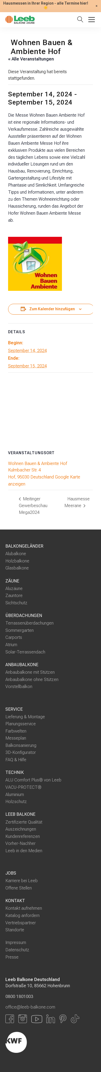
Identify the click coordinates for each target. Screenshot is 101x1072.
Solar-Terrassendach (25, 651)
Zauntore (14, 595)
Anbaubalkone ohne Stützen (31, 679)
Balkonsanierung (20, 745)
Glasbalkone (17, 568)
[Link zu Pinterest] (63, 1018)
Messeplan (15, 738)
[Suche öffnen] (81, 19)
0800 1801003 (19, 996)
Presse (12, 956)
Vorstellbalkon (18, 686)
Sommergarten (19, 630)
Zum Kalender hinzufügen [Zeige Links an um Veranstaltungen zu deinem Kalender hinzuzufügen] (52, 309)
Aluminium (14, 794)
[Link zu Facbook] (9, 1018)
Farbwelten (15, 731)
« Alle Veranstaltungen (31, 59)
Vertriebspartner (20, 922)
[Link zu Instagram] (22, 1018)
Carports (13, 637)
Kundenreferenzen (22, 836)
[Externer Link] (44, 1042)
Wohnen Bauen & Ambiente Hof (37, 463)
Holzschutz (16, 801)
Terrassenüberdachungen (29, 623)
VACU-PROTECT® (23, 787)
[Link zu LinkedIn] (50, 1018)
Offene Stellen (18, 888)
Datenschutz (17, 949)
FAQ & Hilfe (15, 759)
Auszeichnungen (20, 829)
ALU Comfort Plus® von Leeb (33, 780)
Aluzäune (14, 588)
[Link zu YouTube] (36, 1018)
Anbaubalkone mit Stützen (30, 672)
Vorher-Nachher (20, 843)
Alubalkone (15, 553)
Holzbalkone (17, 561)
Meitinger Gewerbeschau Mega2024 (33, 505)
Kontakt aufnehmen (23, 908)
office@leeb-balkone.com (30, 1007)
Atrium (11, 644)
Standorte (14, 929)
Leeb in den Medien (23, 850)
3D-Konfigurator (20, 752)
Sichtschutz (16, 602)
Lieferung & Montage (25, 716)
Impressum (15, 942)
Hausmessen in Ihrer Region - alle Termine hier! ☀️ (45, 5)
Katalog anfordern (22, 915)
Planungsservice (20, 723)
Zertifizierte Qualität (23, 822)
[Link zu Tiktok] (75, 1018)
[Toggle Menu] (91, 19)
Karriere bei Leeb (21, 880)
